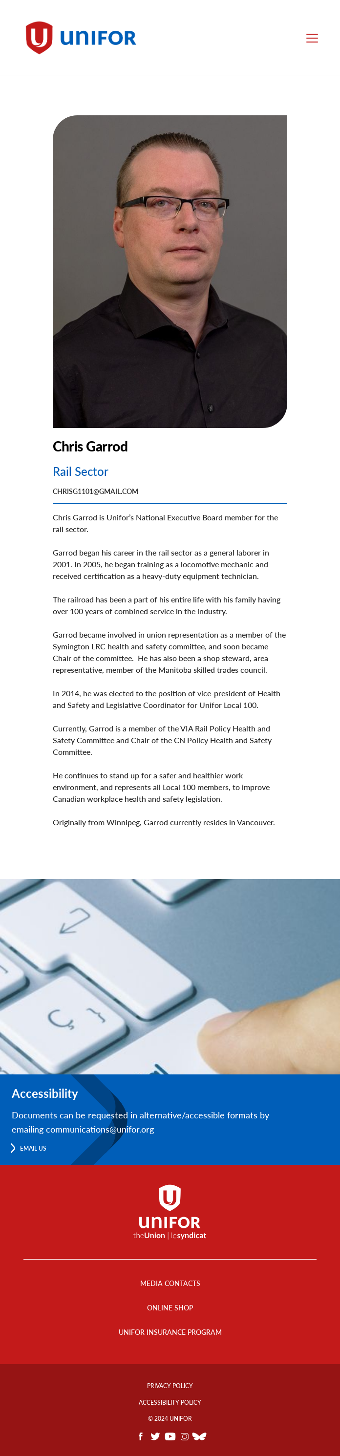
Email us (33, 1148)
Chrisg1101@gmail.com (95, 491)
